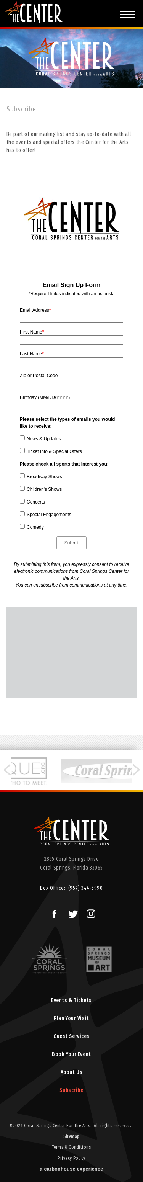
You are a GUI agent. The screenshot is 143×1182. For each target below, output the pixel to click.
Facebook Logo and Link (52, 912)
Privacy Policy (71, 1158)
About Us (71, 1072)
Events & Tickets (71, 1000)
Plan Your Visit (71, 1018)
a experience (71, 1169)
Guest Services (71, 1036)
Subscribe (71, 1090)
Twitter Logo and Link (71, 912)
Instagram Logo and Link (89, 912)
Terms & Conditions (71, 1147)
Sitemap (71, 1136)
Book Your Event (71, 1054)
